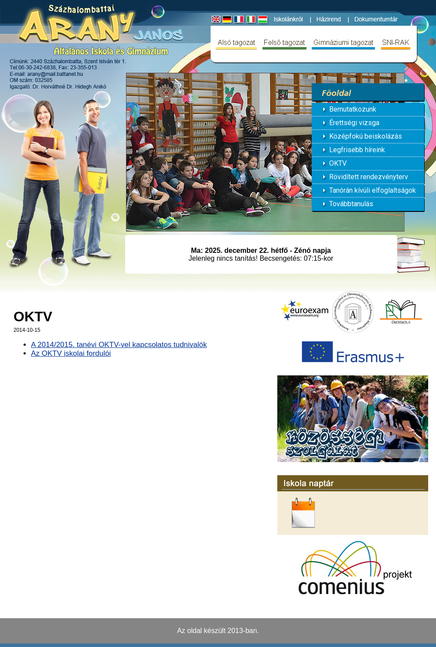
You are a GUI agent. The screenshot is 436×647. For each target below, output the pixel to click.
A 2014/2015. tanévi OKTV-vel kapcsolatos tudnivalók (119, 345)
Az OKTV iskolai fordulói (71, 353)
